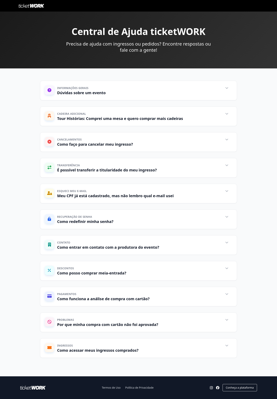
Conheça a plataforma (240, 387)
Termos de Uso (111, 387)
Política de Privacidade (139, 387)
